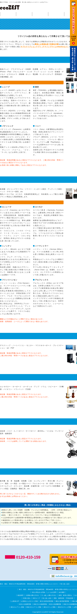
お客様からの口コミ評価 (29, 601)
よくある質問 (51, 592)
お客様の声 (15, 601)
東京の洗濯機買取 (55, 604)
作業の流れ (40, 14)
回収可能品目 (24, 14)
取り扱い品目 (47, 598)
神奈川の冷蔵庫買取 (40, 604)
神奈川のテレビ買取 (64, 607)
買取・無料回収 (8, 14)
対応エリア (56, 14)
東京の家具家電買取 (46, 601)
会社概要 (62, 592)
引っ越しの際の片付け (48, 595)
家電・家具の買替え (65, 595)
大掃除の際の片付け (32, 595)
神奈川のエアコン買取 (33, 607)
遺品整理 (20, 595)
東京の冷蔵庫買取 (25, 604)
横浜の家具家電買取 (62, 601)
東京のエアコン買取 (17, 607)
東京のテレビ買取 (50, 607)
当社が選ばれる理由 (38, 592)
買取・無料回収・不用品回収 (63, 598)
